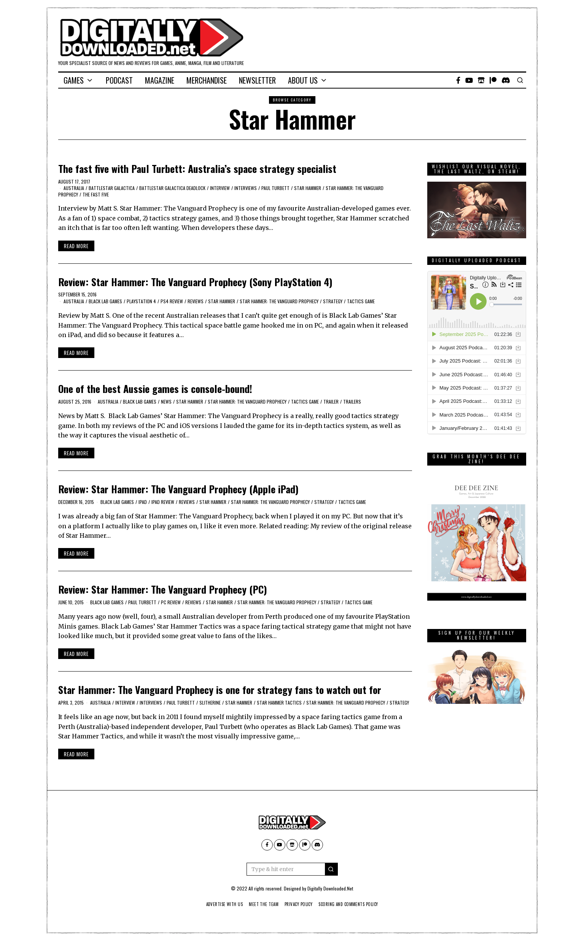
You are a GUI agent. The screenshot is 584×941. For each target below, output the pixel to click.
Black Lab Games (105, 301)
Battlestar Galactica (112, 188)
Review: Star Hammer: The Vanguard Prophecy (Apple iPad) (178, 489)
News (166, 401)
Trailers (352, 401)
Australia (74, 188)
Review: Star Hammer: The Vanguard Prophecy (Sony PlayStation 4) (195, 281)
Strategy (332, 301)
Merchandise (206, 80)
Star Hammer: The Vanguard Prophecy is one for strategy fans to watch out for (219, 689)
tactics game (361, 301)
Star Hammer (307, 188)
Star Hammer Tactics (279, 702)
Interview (220, 188)
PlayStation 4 (141, 301)
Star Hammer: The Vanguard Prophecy (279, 301)
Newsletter (257, 80)
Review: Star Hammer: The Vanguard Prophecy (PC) (162, 589)
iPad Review (162, 502)
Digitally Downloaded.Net (330, 888)
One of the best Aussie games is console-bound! (155, 388)
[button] (331, 869)
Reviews (196, 301)
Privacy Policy (298, 904)
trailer (331, 401)
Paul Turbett (275, 188)
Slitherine (210, 702)
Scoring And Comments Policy (352, 904)
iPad (142, 502)
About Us (303, 80)
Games (74, 80)
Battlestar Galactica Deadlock (172, 188)
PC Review (171, 602)
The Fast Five (96, 194)
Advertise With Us (219, 904)
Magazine (159, 80)
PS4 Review (172, 301)
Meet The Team (261, 904)
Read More (76, 246)
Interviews (245, 188)
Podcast (119, 80)
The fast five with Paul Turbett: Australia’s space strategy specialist (197, 168)
